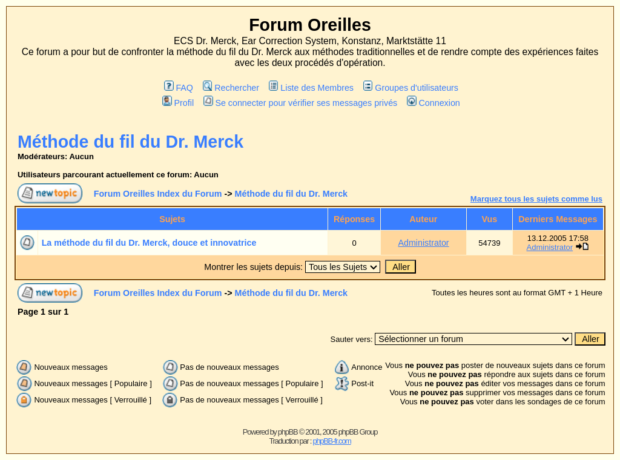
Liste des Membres (311, 88)
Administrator (423, 243)
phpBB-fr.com (331, 440)
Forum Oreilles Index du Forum (158, 194)
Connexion (433, 103)
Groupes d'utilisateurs (410, 88)
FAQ (178, 88)
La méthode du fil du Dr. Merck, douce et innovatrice (149, 243)
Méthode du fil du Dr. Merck (130, 141)
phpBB (288, 431)
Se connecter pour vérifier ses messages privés (300, 103)
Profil (178, 103)
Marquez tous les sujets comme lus (536, 198)
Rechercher (231, 88)
